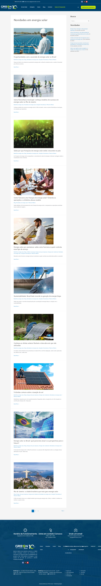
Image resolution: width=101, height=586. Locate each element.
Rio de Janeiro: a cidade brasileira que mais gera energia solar (38, 496)
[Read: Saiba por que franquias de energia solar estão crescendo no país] (33, 134)
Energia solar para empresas (43, 254)
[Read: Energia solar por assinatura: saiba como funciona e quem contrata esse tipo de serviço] (33, 233)
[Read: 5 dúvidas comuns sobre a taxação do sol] (33, 381)
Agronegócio (85, 547)
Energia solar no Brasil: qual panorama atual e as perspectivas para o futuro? (38, 446)
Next (63, 515)
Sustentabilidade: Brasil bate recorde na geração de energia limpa (37, 299)
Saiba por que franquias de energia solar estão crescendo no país (38, 151)
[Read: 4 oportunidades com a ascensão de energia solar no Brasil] (33, 41)
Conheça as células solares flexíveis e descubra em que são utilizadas (37, 348)
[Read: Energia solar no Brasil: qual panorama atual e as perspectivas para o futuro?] (33, 429)
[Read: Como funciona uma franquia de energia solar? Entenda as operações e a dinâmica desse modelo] (33, 184)
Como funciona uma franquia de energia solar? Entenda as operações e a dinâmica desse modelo (37, 201)
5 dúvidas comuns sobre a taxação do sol (30, 397)
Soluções (32, 7)
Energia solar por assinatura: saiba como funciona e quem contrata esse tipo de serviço (36, 250)
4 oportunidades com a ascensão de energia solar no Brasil (37, 57)
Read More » (16, 67)
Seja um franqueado (60, 7)
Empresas (76, 547)
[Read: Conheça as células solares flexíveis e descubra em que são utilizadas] (33, 331)
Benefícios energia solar (19, 59)
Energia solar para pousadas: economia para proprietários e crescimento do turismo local (79, 44)
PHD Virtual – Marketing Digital (55, 584)
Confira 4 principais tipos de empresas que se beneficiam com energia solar (80, 38)
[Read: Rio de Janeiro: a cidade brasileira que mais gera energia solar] (33, 480)
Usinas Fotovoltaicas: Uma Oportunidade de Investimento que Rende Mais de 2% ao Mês (80, 34)
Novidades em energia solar (34, 59)
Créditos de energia (32, 254)
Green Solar (24, 7)
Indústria (93, 547)
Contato (50, 7)
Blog (44, 7)
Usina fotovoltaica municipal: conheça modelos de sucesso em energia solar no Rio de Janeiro (38, 100)
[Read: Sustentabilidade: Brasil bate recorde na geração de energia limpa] (33, 282)
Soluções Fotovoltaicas (46, 59)
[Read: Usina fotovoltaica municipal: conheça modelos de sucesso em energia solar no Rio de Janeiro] (33, 86)
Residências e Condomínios (68, 551)
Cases (38, 7)
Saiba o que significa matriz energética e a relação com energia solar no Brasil (80, 49)
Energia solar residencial (56, 254)
